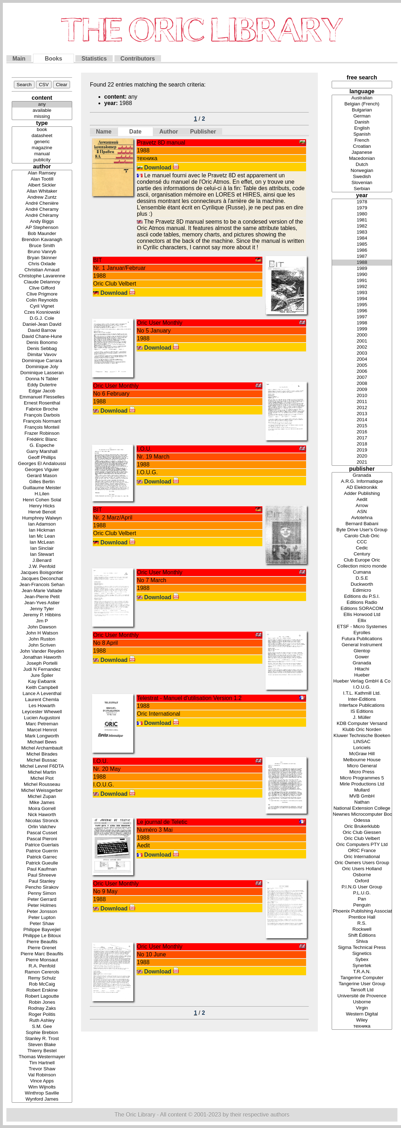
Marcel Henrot (42, 730)
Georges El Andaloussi (42, 464)
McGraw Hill (362, 754)
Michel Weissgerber (42, 791)
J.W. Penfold (42, 567)
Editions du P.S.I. (362, 597)
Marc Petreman (42, 724)
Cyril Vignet (42, 306)
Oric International (362, 857)
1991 (362, 281)
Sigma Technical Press (362, 948)
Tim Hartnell (42, 1063)
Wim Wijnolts (42, 1087)
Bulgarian (362, 110)
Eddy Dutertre (42, 385)
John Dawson (42, 627)
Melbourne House (362, 760)
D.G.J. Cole (42, 318)
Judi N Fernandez (42, 670)
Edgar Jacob (42, 391)
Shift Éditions (362, 936)
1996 (362, 311)
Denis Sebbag (42, 349)
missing (42, 117)
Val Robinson (42, 1075)
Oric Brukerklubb (362, 827)
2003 (362, 353)
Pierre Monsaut (42, 960)
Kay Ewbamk (42, 682)
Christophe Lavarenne (42, 276)
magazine (42, 148)
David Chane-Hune (42, 337)
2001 (362, 341)
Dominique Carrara (42, 361)
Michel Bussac (42, 760)
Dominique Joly (42, 367)
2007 (362, 378)
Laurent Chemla (42, 700)
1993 (362, 293)
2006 (362, 372)
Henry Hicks (42, 506)
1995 (362, 305)
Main (18, 59)
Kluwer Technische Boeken (362, 736)
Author (168, 132)
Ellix (362, 621)
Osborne (362, 875)
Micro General (362, 766)
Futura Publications (362, 639)
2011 (362, 402)
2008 (362, 384)
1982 (362, 226)
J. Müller (362, 718)
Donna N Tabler (42, 379)
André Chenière (42, 203)
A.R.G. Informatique (362, 482)
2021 (362, 462)
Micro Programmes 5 (362, 778)
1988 (362, 263)
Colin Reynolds (42, 300)
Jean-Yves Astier (42, 603)
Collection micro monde (362, 566)
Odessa (362, 821)
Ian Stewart (42, 555)
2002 (362, 347)
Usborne (362, 1002)
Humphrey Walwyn (42, 518)
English (362, 128)
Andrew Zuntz (42, 197)
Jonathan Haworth (42, 657)
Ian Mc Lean (42, 536)
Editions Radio (362, 603)
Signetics (362, 954)
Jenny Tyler (42, 609)
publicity (42, 160)
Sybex (362, 960)
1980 (362, 214)
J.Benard (42, 561)
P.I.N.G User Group (362, 887)
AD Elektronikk (362, 488)
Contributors (138, 59)
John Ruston (42, 639)
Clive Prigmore (42, 294)
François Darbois (42, 415)
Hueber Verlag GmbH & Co (362, 681)
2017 (362, 438)
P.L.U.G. (362, 893)
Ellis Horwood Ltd (362, 615)
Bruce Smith (42, 246)
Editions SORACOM (362, 609)
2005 (362, 365)
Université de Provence (362, 996)
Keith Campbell (42, 688)
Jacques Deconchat (42, 579)
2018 (362, 444)
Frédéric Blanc (42, 440)
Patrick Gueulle (42, 863)
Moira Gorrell (42, 809)
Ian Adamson (42, 524)
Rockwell (362, 929)
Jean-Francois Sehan (42, 585)
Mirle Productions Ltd (362, 784)
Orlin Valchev (42, 827)
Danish (362, 122)
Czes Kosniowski (42, 312)
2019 (362, 450)
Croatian (362, 146)
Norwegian (362, 171)
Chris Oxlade (42, 264)
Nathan (362, 802)
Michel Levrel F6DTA (42, 766)
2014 (362, 420)
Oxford (362, 881)
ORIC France (362, 851)
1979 (362, 208)
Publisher (203, 132)
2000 (362, 335)
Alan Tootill (42, 179)
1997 (362, 317)
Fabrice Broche (42, 409)
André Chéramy (42, 216)
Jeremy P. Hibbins (42, 615)
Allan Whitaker (42, 191)
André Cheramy (42, 210)
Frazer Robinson (42, 433)
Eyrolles (362, 633)
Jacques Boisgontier (42, 573)
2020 (362, 456)
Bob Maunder (42, 234)
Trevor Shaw (42, 1069)
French (362, 140)
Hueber (362, 675)
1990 (362, 275)
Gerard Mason (42, 476)
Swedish (362, 177)
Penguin (362, 905)
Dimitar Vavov (42, 355)
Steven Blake (42, 1045)
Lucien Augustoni (42, 718)
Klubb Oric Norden (362, 730)
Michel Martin (42, 772)
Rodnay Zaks (42, 1009)
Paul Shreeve (42, 875)
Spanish (362, 134)
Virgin (362, 1008)
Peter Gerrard (42, 900)
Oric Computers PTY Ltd (362, 845)
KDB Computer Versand (362, 724)
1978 (362, 202)
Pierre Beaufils (42, 942)
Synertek (362, 966)
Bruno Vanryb (42, 252)
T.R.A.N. (362, 972)
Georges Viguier (42, 470)
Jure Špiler (42, 676)
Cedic (362, 548)
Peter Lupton (42, 918)
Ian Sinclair (42, 548)
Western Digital (362, 1014)
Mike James (42, 803)
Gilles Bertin (42, 482)
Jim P (42, 621)
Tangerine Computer (362, 978)
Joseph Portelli (42, 663)
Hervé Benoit (42, 512)
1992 (362, 287)
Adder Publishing (362, 494)
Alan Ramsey (42, 173)
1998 (362, 323)
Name (104, 132)
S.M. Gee (42, 1027)
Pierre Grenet (42, 948)
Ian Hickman (42, 530)
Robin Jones (42, 1002)
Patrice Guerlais (42, 845)
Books (53, 59)
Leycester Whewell (42, 712)
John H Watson (42, 633)
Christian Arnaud (42, 270)
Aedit (362, 500)
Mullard (362, 790)
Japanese (362, 153)
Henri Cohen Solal (42, 500)
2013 (362, 414)
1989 (362, 269)
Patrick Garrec (42, 857)
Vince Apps (42, 1081)
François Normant (42, 421)
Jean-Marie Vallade (42, 591)
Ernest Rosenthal (42, 403)
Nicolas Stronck (42, 821)
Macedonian (362, 159)
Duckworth (362, 584)
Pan (362, 899)
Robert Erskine (42, 990)
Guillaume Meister (42, 488)
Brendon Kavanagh (42, 240)
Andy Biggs (42, 222)
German (362, 116)
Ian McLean (42, 542)
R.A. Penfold (42, 966)
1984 (362, 238)
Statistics (94, 59)
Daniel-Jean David (42, 325)
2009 (362, 390)
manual (42, 154)
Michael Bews (42, 742)
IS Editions (362, 712)
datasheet (42, 136)
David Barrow (42, 331)
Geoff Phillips (42, 458)
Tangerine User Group (362, 984)
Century (362, 554)
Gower (362, 657)
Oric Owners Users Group (362, 863)
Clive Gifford (42, 288)
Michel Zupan (42, 797)
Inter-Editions (362, 699)
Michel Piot (42, 779)
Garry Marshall (42, 452)
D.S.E (362, 578)
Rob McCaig (42, 984)
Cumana (362, 572)
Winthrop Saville (42, 1093)
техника (362, 1026)
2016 (362, 432)
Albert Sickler (42, 185)
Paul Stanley (42, 881)
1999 (362, 329)
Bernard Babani (362, 524)
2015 (362, 426)
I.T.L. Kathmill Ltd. (362, 693)
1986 (362, 250)
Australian (362, 98)
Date (135, 132)
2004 (362, 359)
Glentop (362, 651)
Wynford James (42, 1099)
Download (161, 167)
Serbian (362, 189)
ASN (362, 512)
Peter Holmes (42, 906)
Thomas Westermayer (42, 1057)
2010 (362, 396)
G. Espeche (42, 446)
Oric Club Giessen (362, 833)
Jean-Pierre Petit (42, 597)
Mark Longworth (42, 736)
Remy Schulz (42, 978)
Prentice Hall (362, 917)
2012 (362, 408)
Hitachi (362, 669)
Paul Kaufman (42, 869)
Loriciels (362, 748)
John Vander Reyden (42, 651)
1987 (362, 257)
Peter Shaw (42, 924)
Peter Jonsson (42, 912)
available (42, 111)
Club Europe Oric (362, 560)
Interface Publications (362, 706)
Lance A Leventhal (42, 694)
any (42, 104)
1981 (362, 220)
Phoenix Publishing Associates (362, 911)
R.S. (362, 923)
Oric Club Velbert (362, 839)
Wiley (362, 1020)
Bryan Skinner (42, 258)
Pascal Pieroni (42, 839)
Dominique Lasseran (42, 373)
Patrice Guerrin (42, 851)
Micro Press (362, 772)
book (42, 130)
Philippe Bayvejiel (42, 930)
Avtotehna (362, 518)
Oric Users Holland (362, 869)
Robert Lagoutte (42, 996)
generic (42, 142)
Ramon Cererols (42, 972)
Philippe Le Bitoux (42, 936)
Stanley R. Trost (42, 1039)
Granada (362, 475)
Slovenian (362, 183)
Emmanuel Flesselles (42, 397)
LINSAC (362, 742)
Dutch (362, 165)
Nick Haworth (42, 815)
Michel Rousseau (42, 785)
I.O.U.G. (362, 687)
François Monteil (42, 427)
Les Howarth (42, 706)
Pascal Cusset (42, 833)
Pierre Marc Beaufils (42, 954)
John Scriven (42, 645)
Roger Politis (42, 1015)
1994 (362, 299)
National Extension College (362, 808)
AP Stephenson (42, 228)
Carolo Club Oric (362, 536)
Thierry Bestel (42, 1051)
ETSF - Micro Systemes (362, 627)
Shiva (362, 942)
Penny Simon (42, 894)
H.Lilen (42, 494)
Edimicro (362, 591)
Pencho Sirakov (42, 887)
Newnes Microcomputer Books (362, 814)
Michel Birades (42, 754)
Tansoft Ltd (362, 990)
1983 (362, 232)
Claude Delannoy (42, 282)
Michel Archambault (42, 748)
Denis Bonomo (42, 343)
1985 (362, 244)
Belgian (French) (362, 104)
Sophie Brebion (42, 1033)
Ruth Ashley (42, 1021)
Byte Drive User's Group (362, 530)
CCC (362, 542)
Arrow (362, 506)
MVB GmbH (362, 796)
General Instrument (362, 645)
